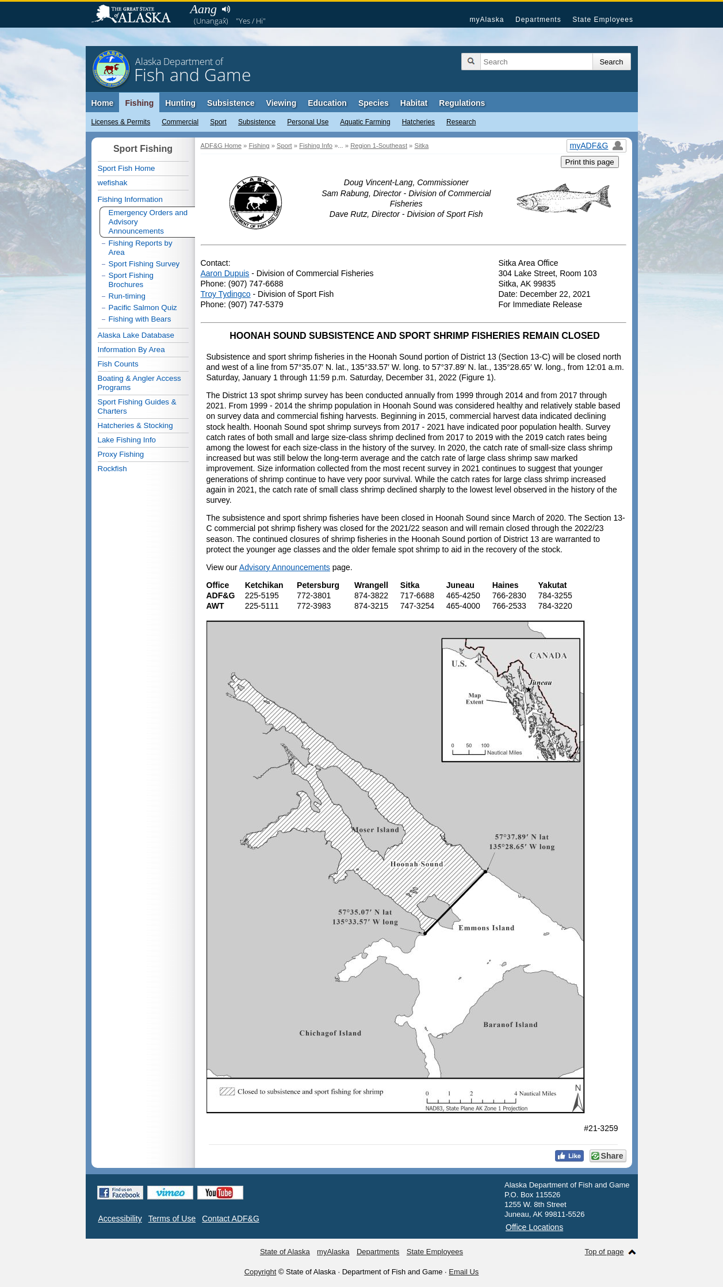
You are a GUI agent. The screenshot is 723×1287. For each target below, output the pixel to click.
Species (373, 103)
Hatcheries (418, 122)
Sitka (421, 145)
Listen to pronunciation (226, 9)
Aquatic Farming (365, 122)
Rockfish (112, 468)
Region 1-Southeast (378, 145)
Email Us (464, 1271)
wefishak (113, 182)
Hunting (180, 103)
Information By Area (131, 349)
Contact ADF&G (230, 1218)
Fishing (139, 103)
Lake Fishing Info (127, 440)
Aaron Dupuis (225, 273)
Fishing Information (130, 199)
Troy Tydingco (226, 294)
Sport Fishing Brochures (131, 280)
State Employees (602, 20)
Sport (218, 122)
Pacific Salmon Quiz (143, 307)
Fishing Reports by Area (141, 248)
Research (461, 122)
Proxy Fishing (121, 454)
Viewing (281, 103)
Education (327, 103)
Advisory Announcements (284, 567)
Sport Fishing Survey (144, 263)
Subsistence (257, 122)
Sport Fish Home (126, 168)
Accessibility (120, 1218)
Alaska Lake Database (136, 335)
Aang (203, 9)
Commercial (180, 122)
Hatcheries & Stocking (135, 425)
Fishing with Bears (140, 319)
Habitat (413, 103)
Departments (538, 20)
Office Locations (534, 1227)
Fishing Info (315, 145)
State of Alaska (136, 15)
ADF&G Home (221, 145)
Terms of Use (172, 1218)
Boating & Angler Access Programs (139, 383)
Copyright (260, 1271)
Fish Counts (118, 364)
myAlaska (486, 20)
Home (102, 103)
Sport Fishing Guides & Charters (137, 406)
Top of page (604, 1251)
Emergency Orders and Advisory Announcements (148, 221)
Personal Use (307, 122)
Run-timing (127, 296)
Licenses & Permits (121, 122)
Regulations (462, 103)
